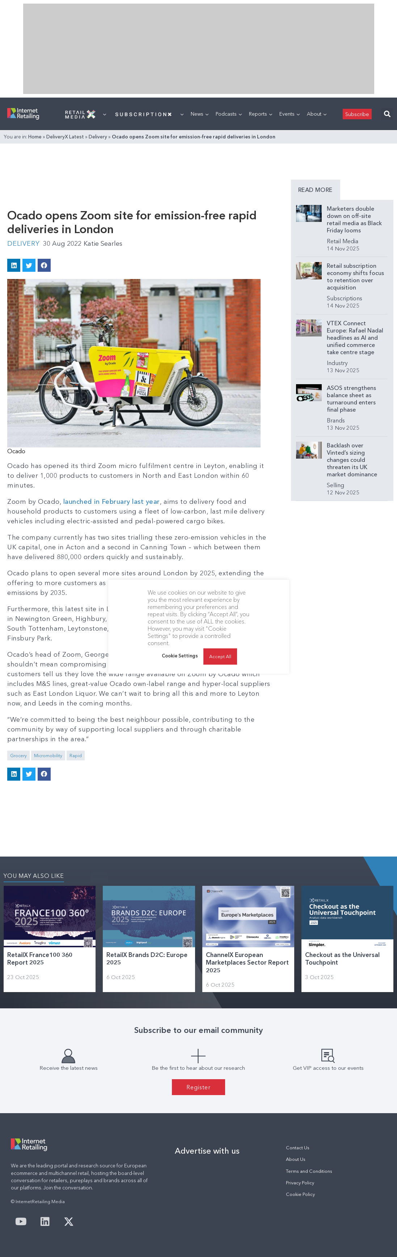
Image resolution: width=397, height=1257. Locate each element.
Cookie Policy (300, 1194)
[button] (387, 114)
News (199, 114)
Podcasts (229, 114)
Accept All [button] (220, 656)
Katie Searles (103, 244)
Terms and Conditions (309, 1171)
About (316, 114)
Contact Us (297, 1147)
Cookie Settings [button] (180, 655)
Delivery (98, 137)
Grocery (18, 755)
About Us (295, 1159)
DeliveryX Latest (65, 137)
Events (289, 114)
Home (35, 137)
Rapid (75, 755)
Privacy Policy (300, 1182)
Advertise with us (207, 1151)
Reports (260, 114)
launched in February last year (111, 502)
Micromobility (48, 755)
